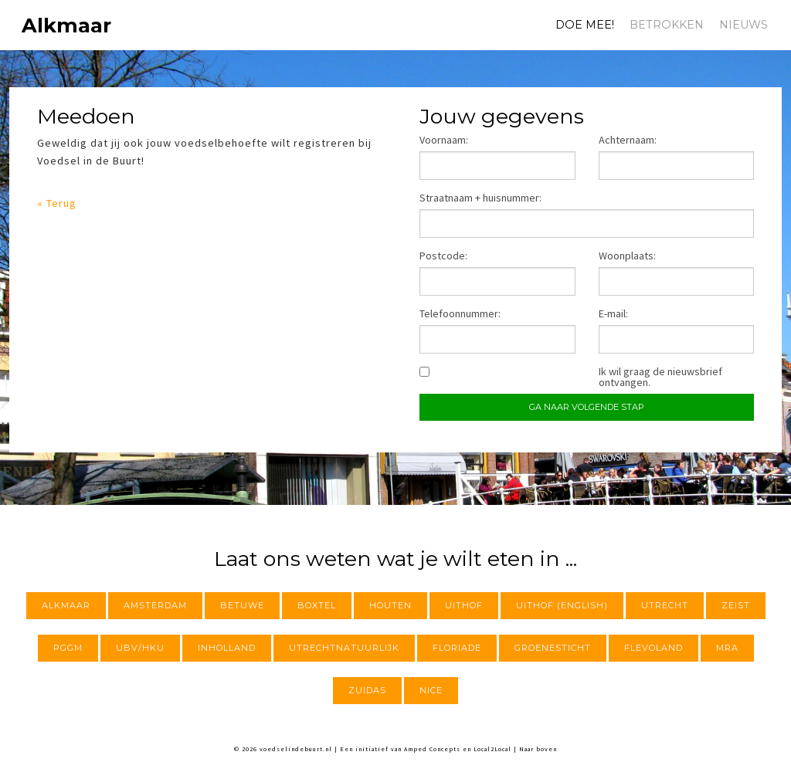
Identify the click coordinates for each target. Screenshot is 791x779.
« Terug (56, 203)
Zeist (735, 605)
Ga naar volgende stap (586, 406)
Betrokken (667, 25)
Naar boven (538, 749)
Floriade (457, 647)
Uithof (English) (562, 605)
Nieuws (743, 25)
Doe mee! (584, 25)
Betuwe (242, 605)
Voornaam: (443, 139)
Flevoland (653, 647)
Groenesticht (552, 647)
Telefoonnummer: (460, 313)
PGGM (68, 647)
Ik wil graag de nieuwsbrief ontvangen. (660, 377)
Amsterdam (155, 605)
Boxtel (316, 605)
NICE (431, 690)
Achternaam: (628, 139)
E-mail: (613, 313)
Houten (390, 605)
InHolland (227, 647)
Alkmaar (44, 25)
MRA (727, 647)
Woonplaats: (627, 255)
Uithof (464, 605)
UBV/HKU (140, 647)
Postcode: (443, 255)
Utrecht (664, 605)
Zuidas (367, 690)
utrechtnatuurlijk (344, 647)
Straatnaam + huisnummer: (480, 197)
